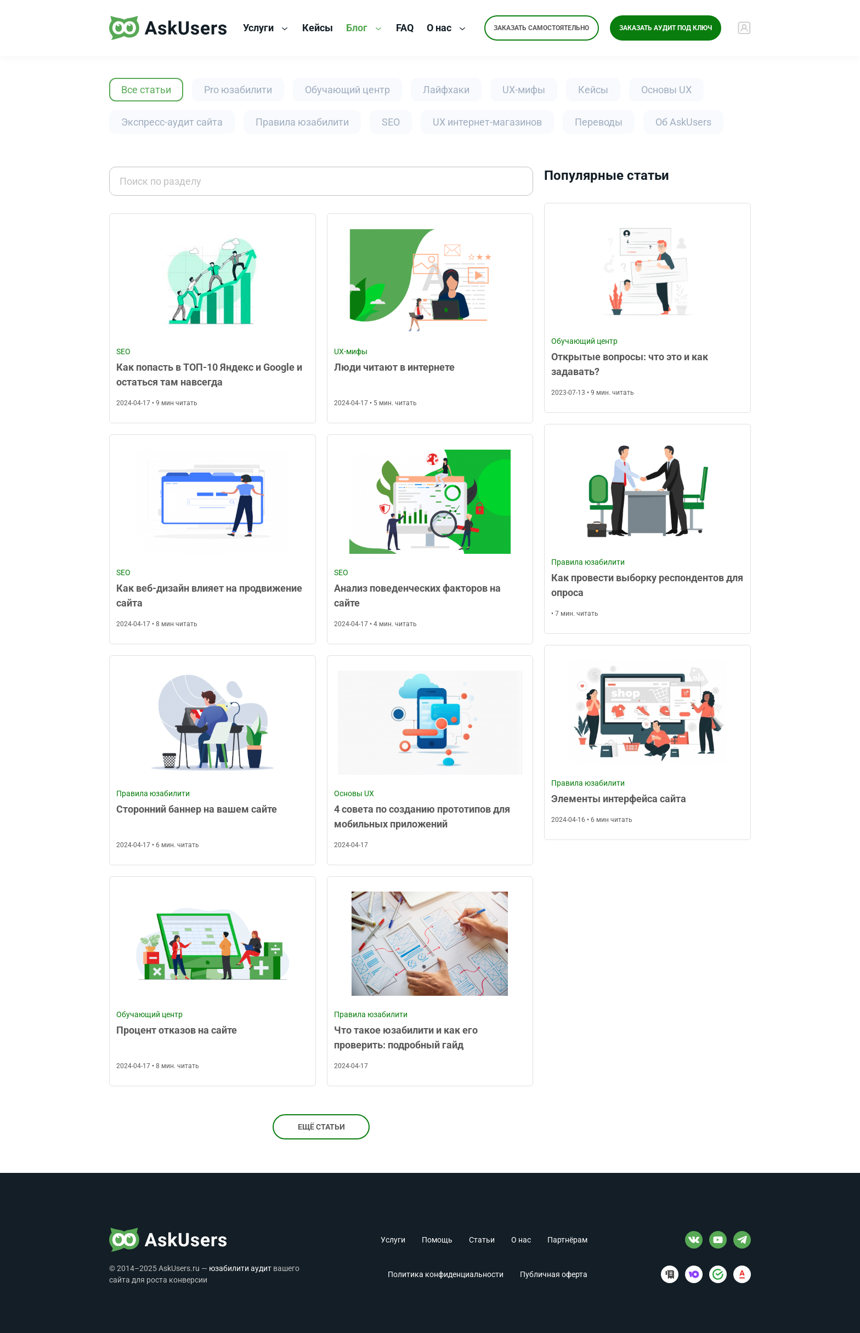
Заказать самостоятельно (541, 28)
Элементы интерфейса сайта (618, 798)
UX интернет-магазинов (487, 122)
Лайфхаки (446, 89)
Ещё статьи (321, 1127)
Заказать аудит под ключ (666, 28)
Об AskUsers (683, 122)
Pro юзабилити (238, 89)
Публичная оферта (553, 1274)
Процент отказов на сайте (176, 1030)
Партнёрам (567, 1239)
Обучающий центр (347, 89)
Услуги (265, 28)
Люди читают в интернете (394, 367)
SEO (391, 122)
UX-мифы (523, 89)
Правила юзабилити (302, 122)
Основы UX (666, 89)
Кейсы (593, 89)
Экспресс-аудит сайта (172, 122)
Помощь (437, 1239)
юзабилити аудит (240, 1268)
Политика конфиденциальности (445, 1274)
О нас (446, 28)
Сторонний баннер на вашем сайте (196, 809)
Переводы (599, 122)
